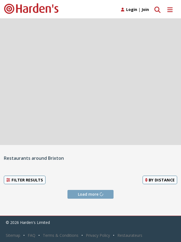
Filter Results (24, 180)
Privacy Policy (98, 235)
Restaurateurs (129, 235)
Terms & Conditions (60, 235)
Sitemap (13, 235)
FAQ (31, 235)
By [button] (160, 180)
